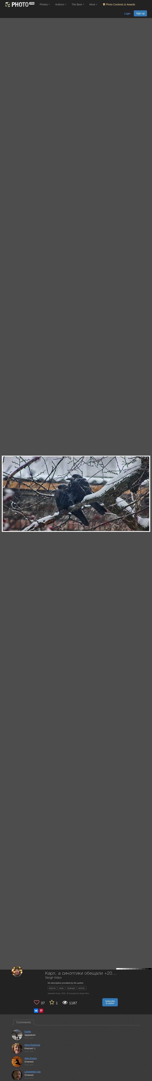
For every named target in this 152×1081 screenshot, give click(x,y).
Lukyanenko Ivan (32, 1071)
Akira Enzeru (30, 1058)
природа (71, 988)
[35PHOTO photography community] (19, 4)
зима (61, 988)
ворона (52, 988)
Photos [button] (45, 4)
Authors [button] (60, 4)
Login (127, 13)
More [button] (93, 4)
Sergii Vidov (53, 977)
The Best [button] (78, 4)
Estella (27, 1031)
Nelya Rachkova (32, 1045)
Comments (23, 1022)
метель (81, 988)
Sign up (140, 13)
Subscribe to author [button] (110, 1002)
